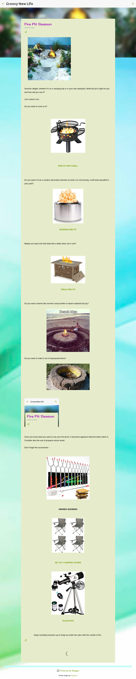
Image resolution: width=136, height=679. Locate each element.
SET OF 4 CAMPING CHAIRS (68, 563)
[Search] (36, 3)
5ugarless (74, 675)
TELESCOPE (68, 621)
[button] (25, 32)
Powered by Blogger (68, 671)
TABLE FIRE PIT (68, 289)
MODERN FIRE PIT (68, 230)
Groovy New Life (19, 4)
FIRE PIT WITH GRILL (68, 166)
